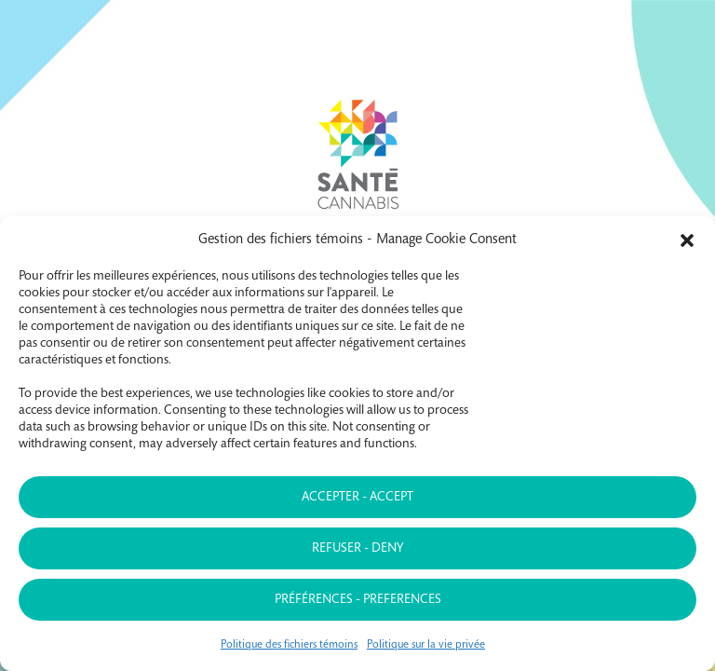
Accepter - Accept (357, 497)
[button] (687, 240)
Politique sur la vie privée (426, 644)
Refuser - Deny (357, 548)
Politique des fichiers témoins (289, 644)
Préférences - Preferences (358, 600)
